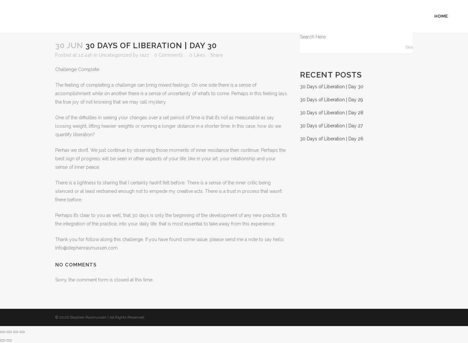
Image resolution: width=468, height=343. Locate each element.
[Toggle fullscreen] (9, 332)
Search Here (313, 36)
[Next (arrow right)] (9, 340)
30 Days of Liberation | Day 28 (331, 112)
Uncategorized (115, 55)
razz (144, 55)
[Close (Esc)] (22, 332)
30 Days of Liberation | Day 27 (331, 125)
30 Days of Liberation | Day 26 (331, 138)
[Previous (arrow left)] (2, 340)
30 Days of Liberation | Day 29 (331, 99)
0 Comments (168, 55)
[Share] (15, 332)
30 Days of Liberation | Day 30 (331, 86)
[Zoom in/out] (2, 332)
